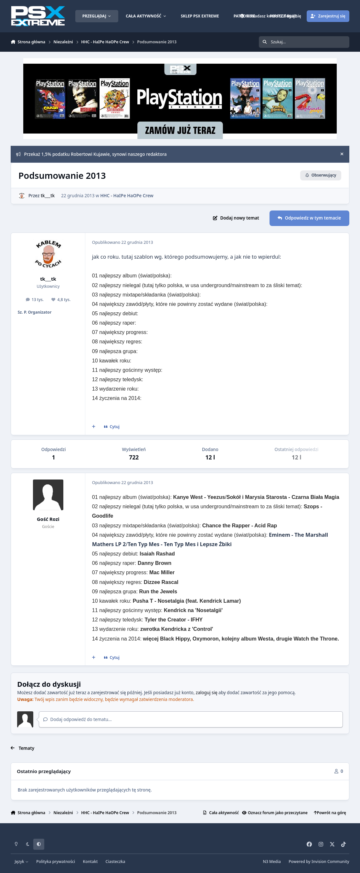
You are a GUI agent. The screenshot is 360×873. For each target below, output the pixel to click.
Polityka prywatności (55, 861)
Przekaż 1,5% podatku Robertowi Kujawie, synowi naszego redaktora (91, 154)
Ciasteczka (115, 861)
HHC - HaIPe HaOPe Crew (127, 196)
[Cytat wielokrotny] (94, 427)
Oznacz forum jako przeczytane (275, 812)
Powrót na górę (330, 812)
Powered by (319, 861)
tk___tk (48, 196)
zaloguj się (206, 692)
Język (22, 861)
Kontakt (90, 861)
